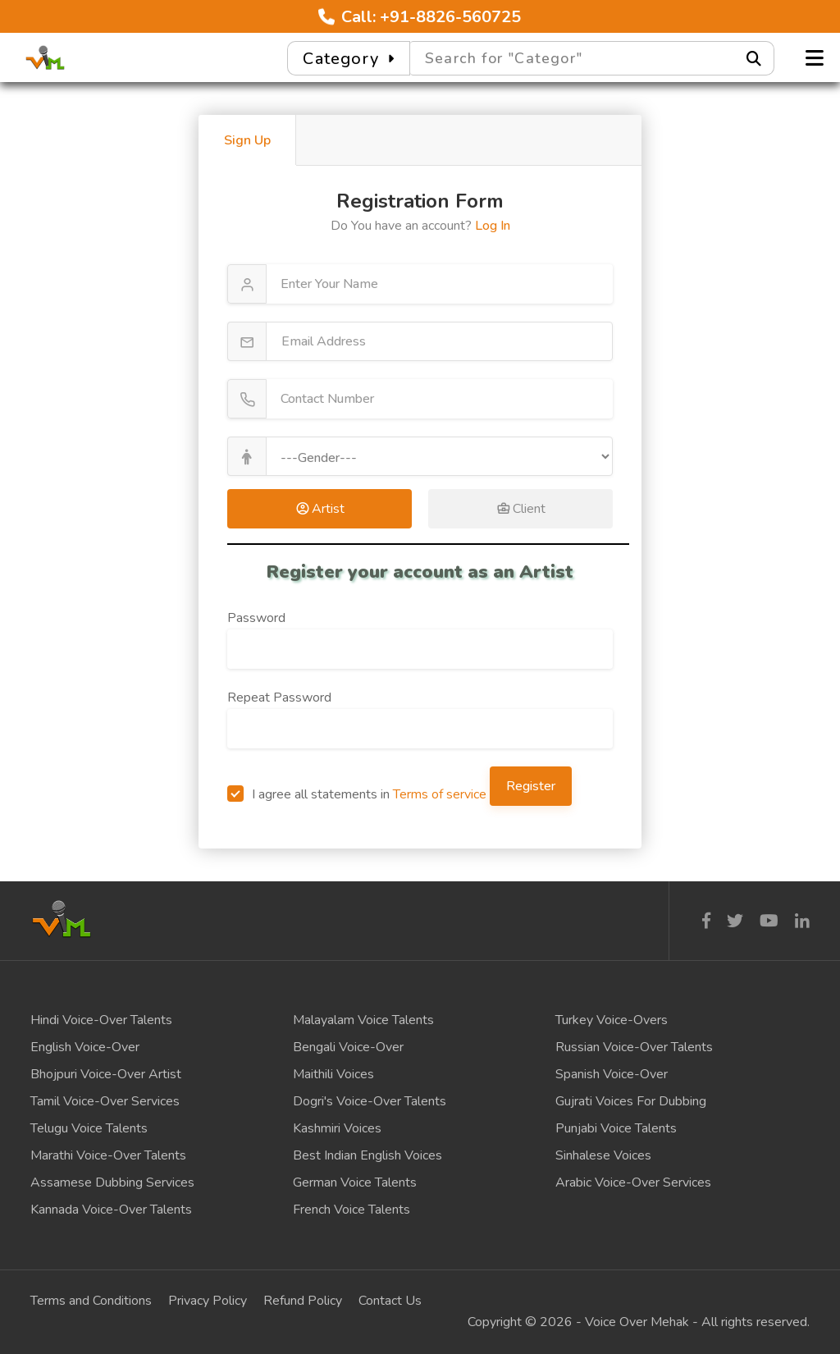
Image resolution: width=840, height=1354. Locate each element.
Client (521, 509)
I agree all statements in (356, 794)
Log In (492, 226)
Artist (320, 509)
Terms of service (439, 794)
